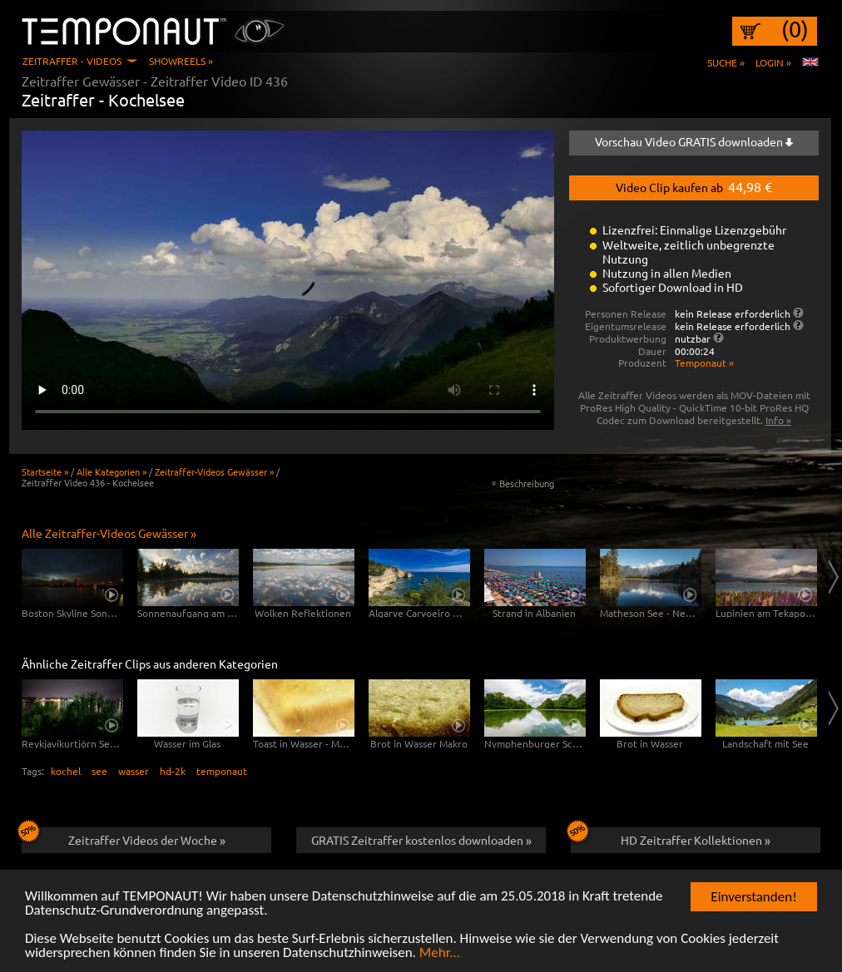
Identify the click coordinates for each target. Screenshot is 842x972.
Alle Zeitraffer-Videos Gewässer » (109, 532)
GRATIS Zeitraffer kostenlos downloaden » (421, 839)
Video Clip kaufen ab (694, 186)
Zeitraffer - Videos (71, 60)
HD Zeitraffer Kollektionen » (670, 837)
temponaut (221, 770)
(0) (795, 29)
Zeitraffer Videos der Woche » (123, 837)
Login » (773, 62)
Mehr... (439, 958)
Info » (778, 420)
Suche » (726, 62)
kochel (66, 770)
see (99, 770)
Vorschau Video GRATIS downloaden (694, 141)
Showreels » (181, 60)
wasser (133, 770)
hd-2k (173, 770)
